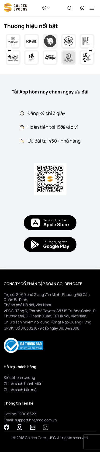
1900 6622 (27, 413)
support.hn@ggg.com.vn (36, 420)
